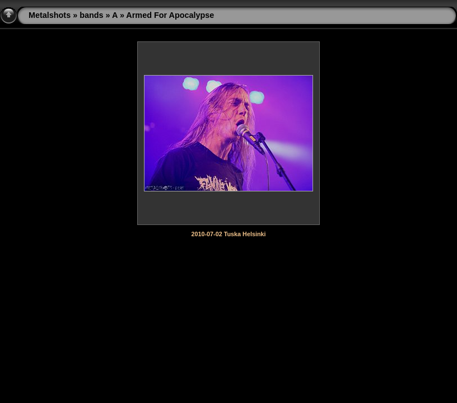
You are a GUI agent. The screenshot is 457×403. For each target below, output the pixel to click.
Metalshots (50, 15)
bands (91, 15)
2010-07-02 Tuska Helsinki (228, 234)
